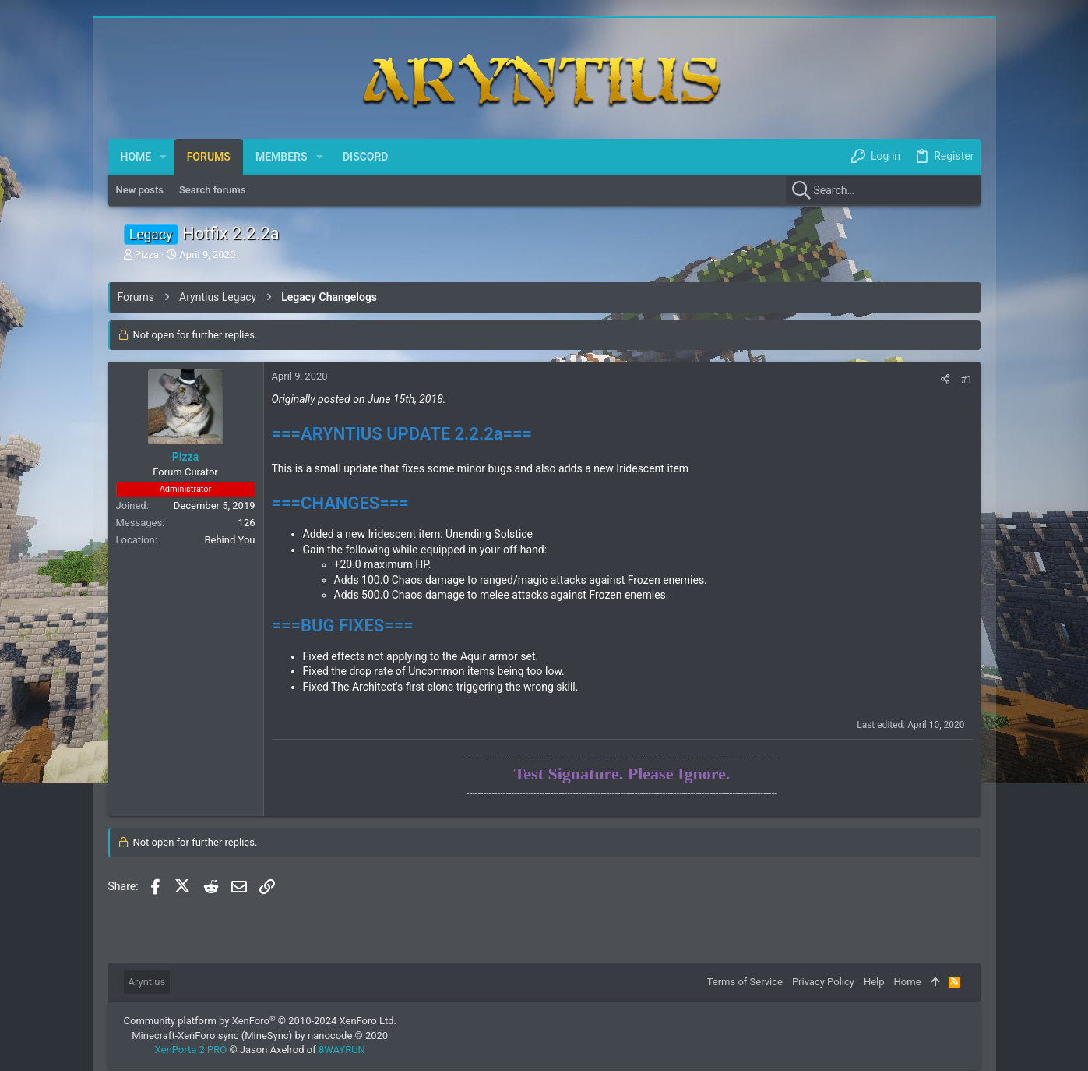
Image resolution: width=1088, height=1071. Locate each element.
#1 (966, 379)
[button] (163, 157)
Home (907, 982)
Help (874, 982)
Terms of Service (745, 982)
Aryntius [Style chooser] (147, 982)
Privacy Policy (823, 982)
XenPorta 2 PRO (191, 1049)
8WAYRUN (342, 1049)
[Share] (945, 379)
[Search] (883, 190)
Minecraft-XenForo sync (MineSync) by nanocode (260, 1035)
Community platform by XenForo (260, 1021)
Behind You (229, 540)
